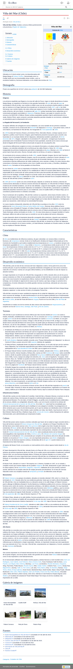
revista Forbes (33, 297)
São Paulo (34, 306)
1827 (53, 107)
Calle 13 (19, 568)
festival (54, 554)
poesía (65, 385)
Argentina (6, 301)
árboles (54, 438)
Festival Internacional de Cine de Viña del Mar (23, 432)
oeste (10, 165)
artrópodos (33, 471)
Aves (43, 357)
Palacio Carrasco (9, 478)
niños (30, 426)
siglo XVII (38, 111)
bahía (31, 383)
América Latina (9, 299)
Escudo (65, 40)
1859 (6, 133)
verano (51, 243)
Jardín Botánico (12, 340)
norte (49, 103)
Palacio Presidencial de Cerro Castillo (16, 504)
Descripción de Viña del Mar (14, 646)
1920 (56, 204)
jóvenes (35, 426)
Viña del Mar (16, 22)
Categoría (6, 659)
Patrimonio (8, 644)
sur (59, 107)
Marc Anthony (20, 564)
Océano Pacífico (18, 76)
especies (34, 342)
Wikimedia (8, 636)
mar (37, 383)
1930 (33, 212)
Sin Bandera (53, 568)
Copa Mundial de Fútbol (24, 348)
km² (61, 72)
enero (4, 247)
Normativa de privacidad (10, 666)
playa (48, 150)
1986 (18, 494)
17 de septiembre (46, 129)
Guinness (11, 546)
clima (6, 239)
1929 (40, 506)
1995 (48, 519)
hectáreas (49, 353)
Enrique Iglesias (17, 570)
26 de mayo (8, 508)
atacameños (22, 467)
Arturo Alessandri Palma (19, 206)
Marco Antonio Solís (35, 562)
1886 (60, 150)
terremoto (13, 181)
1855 (56, 129)
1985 (44, 501)
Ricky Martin (41, 568)
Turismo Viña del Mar (12, 640)
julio (28, 251)
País (46, 68)
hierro (21, 176)
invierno (21, 245)
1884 (57, 148)
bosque (57, 353)
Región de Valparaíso (19, 27)
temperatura (15, 241)
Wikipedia (8, 638)
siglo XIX (48, 440)
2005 (15, 508)
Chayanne (63, 564)
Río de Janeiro (44, 306)
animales (41, 471)
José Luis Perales (34, 572)
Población (47, 75)
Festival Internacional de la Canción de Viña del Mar (19, 404)
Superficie (47, 70)
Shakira (5, 576)
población (34, 89)
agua (60, 103)
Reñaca (39, 326)
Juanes (59, 566)
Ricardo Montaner (53, 564)
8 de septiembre (9, 494)
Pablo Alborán (54, 572)
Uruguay (36, 299)
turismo (54, 314)
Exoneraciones (30, 666)
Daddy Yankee (42, 566)
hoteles (36, 219)
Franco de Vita (45, 572)
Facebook (21, 365)
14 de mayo (37, 501)
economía (50, 318)
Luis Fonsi (35, 564)
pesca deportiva (10, 383)
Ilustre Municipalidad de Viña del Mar (16, 634)
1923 (13, 480)
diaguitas (30, 467)
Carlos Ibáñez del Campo (36, 206)
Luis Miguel (11, 564)
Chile (61, 30)
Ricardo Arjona (28, 566)
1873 (32, 178)
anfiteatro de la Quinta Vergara (53, 434)
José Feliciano (23, 562)
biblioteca (50, 488)
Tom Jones (26, 568)
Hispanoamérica (57, 304)
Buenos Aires (19, 306)
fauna (43, 355)
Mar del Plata (60, 299)
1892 (34, 155)
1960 (21, 436)
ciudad (15, 168)
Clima (7, 648)
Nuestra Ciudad (10, 650)
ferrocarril (33, 127)
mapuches (37, 467)
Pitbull (20, 572)
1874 (13, 139)
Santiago (49, 127)
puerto (10, 318)
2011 (44, 404)
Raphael (25, 572)
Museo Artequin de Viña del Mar (32, 424)
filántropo (29, 517)
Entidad (46, 66)
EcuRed (12, 2)
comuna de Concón (42, 412)
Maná (9, 570)
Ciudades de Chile (16, 659)
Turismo (7, 642)
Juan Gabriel (14, 562)
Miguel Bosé (7, 568)
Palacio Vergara (24, 438)
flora (38, 355)
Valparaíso (30, 113)
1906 (6, 181)
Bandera (51, 40)
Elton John (13, 572)
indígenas (39, 465)
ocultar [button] (14, 34)
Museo (14, 428)
